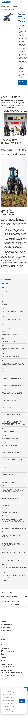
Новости (3, 636)
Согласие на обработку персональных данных (14, 687)
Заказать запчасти (6, 627)
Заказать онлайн (21, 82)
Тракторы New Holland (6, 8)
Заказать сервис (6, 630)
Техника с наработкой (7, 624)
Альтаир (3, 6)
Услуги (3, 639)
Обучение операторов (7, 651)
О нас (2, 654)
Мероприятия (5, 648)
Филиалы (3, 660)
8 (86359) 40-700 (14, 107)
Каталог (9, 6)
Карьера (3, 657)
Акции (3, 645)
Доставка (4, 633)
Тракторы (15, 6)
